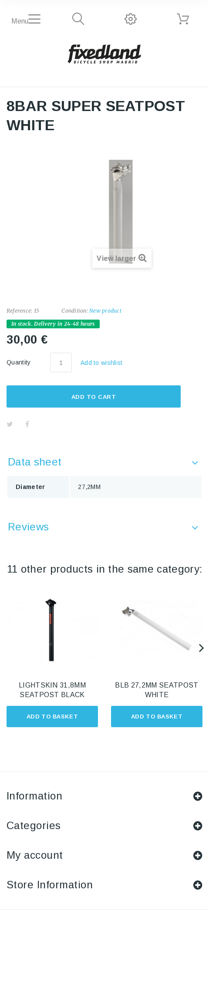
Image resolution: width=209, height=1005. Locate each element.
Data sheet (34, 462)
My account (35, 855)
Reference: (19, 310)
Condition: (74, 310)
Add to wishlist (101, 362)
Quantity (19, 362)
